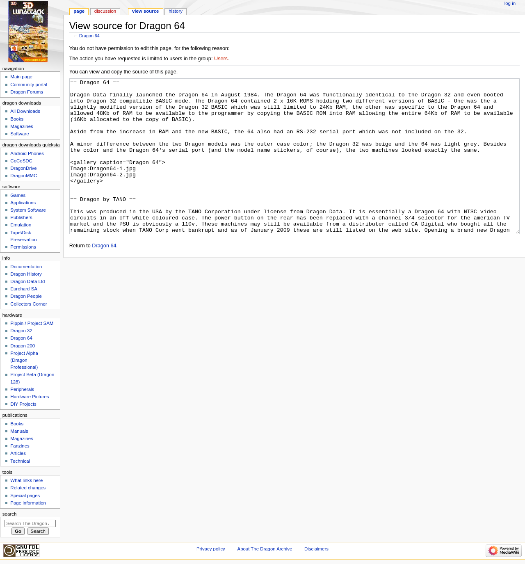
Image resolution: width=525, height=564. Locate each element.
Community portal (28, 84)
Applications (23, 202)
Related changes (28, 487)
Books (16, 118)
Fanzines (19, 445)
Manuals (19, 431)
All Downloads (25, 111)
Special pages (25, 495)
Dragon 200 (22, 345)
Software (19, 133)
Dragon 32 (21, 330)
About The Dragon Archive (264, 548)
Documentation (26, 266)
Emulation (20, 224)
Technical (20, 461)
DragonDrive (23, 168)
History (176, 11)
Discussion (105, 11)
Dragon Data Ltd (27, 281)
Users (221, 59)
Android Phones (27, 153)
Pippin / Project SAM (31, 323)
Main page (21, 76)
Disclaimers (316, 548)
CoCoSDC (21, 160)
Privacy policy (210, 548)
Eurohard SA (23, 288)
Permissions (23, 246)
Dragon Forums (26, 91)
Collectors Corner (28, 303)
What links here (26, 480)
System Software (28, 210)
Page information (28, 502)
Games (17, 195)
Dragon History (25, 274)
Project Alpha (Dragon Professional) (24, 360)
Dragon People (25, 296)
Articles (18, 453)
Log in (510, 3)
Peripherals (22, 389)
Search (9, 513)
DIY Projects (23, 404)
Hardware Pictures (29, 396)
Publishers (21, 217)
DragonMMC (23, 175)
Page (78, 11)
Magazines (21, 126)
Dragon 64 (89, 35)
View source (145, 11)
